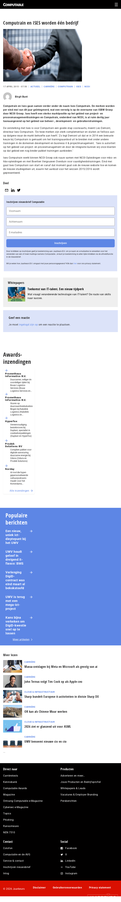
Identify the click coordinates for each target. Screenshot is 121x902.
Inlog (6, 873)
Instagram (71, 873)
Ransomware (11, 826)
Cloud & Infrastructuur (39, 692)
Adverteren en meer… (72, 775)
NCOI (87, 86)
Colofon (8, 848)
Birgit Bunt (21, 96)
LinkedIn (70, 860)
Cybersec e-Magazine (15, 807)
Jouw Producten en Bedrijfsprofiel (80, 781)
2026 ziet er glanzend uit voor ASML (47, 726)
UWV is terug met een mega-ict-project (15, 603)
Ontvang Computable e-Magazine (23, 800)
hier (75, 263)
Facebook (71, 848)
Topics (7, 813)
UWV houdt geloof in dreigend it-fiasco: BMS (14, 557)
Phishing (8, 819)
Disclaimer (39, 887)
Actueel (35, 86)
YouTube (70, 867)
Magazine (9, 794)
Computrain (65, 86)
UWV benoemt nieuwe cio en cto (45, 741)
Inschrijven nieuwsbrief (17, 867)
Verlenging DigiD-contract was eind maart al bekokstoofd (15, 580)
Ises (78, 86)
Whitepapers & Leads (73, 788)
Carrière (49, 86)
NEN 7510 (9, 832)
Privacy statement (100, 887)
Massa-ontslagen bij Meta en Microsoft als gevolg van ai (61, 666)
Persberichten (68, 800)
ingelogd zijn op (28, 324)
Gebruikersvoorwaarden (67, 887)
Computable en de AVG (16, 854)
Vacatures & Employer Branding (79, 794)
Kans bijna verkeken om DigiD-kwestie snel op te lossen (16, 625)
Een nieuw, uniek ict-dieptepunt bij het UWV (16, 537)
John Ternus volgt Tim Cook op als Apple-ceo (53, 681)
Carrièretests (10, 775)
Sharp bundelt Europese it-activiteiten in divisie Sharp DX (61, 696)
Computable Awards (15, 788)
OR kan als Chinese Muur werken (45, 711)
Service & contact (13, 860)
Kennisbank (10, 781)
